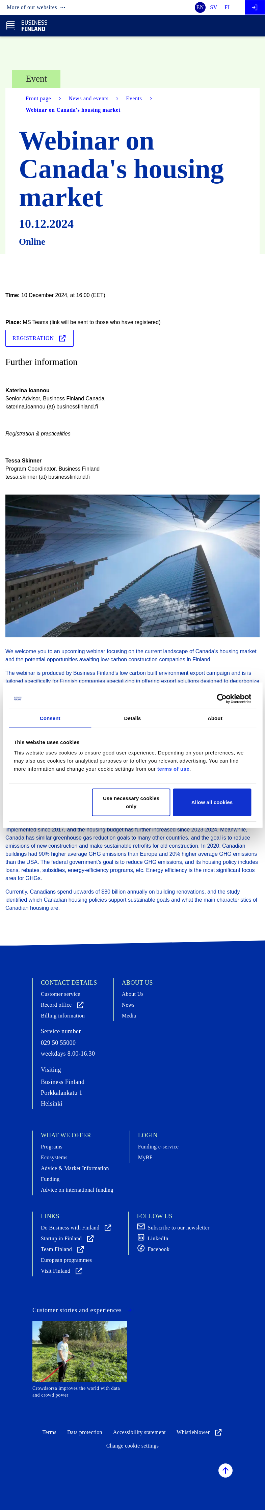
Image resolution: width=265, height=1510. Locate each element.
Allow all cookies (212, 802)
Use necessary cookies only (131, 802)
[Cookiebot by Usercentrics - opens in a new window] (221, 698)
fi (227, 7)
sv (213, 7)
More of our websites (36, 7)
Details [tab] (132, 718)
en (200, 7)
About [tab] (215, 718)
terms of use (173, 769)
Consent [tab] (50, 718)
